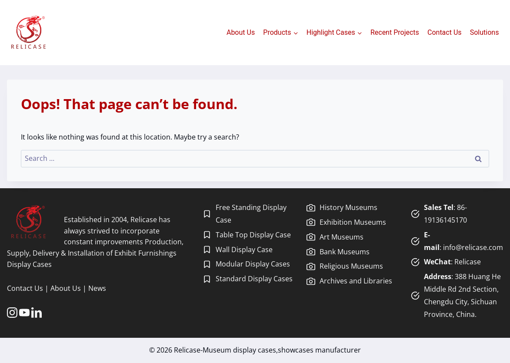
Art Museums (341, 237)
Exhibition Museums (353, 222)
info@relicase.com (473, 247)
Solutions (484, 32)
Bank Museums (345, 251)
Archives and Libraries (356, 281)
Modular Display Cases (253, 264)
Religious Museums (351, 266)
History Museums (348, 207)
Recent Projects (394, 32)
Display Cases (29, 264)
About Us (241, 32)
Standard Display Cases (254, 278)
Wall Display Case (244, 249)
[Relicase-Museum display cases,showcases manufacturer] (28, 32)
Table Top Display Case (253, 235)
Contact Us (444, 32)
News (97, 288)
